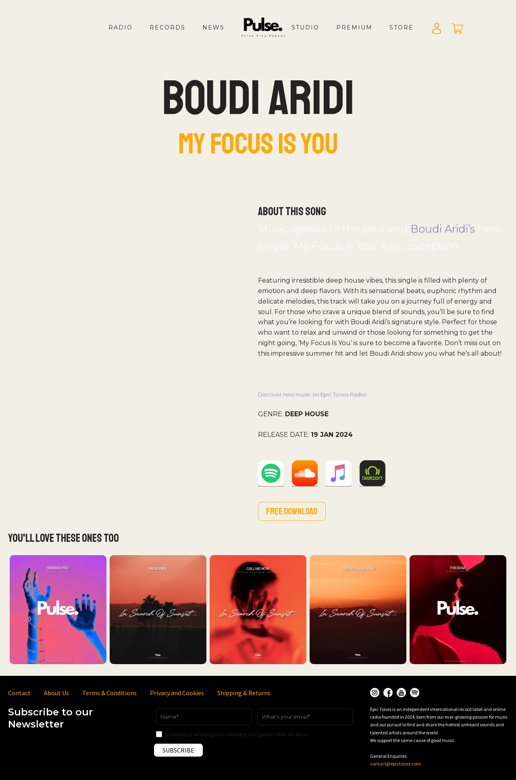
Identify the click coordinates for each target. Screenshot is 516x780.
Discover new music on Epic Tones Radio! (312, 394)
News (213, 27)
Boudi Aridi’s (443, 228)
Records (167, 27)
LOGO (270, 35)
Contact (19, 693)
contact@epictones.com (395, 764)
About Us (56, 693)
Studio (305, 27)
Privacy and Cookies (177, 693)
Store (401, 27)
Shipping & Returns (243, 693)
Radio (120, 27)
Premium (354, 27)
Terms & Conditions (109, 693)
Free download (292, 511)
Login (437, 29)
